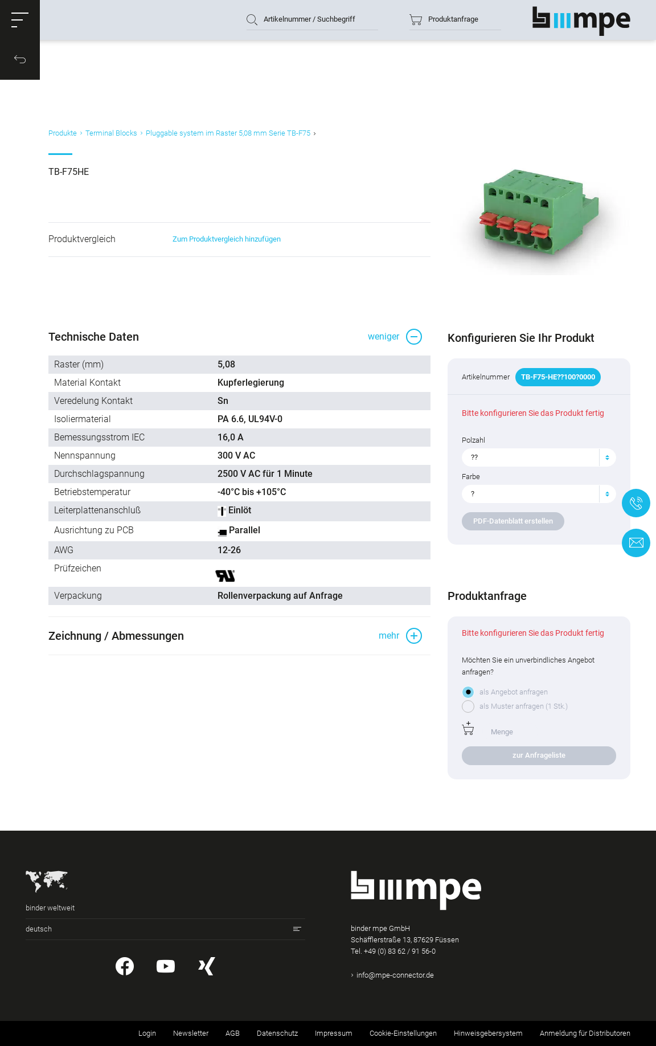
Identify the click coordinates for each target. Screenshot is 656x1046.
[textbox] (534, 457)
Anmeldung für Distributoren (585, 1033)
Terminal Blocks (111, 133)
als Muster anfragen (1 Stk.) (523, 706)
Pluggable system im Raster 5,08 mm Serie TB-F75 (228, 133)
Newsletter (190, 1033)
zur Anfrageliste (538, 755)
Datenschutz (277, 1033)
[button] (20, 20)
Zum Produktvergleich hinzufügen (227, 239)
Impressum (333, 1033)
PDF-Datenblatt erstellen (513, 521)
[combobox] (539, 457)
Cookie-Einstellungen (403, 1033)
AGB (233, 1033)
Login (147, 1033)
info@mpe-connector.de (395, 975)
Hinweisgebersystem (488, 1033)
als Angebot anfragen (513, 692)
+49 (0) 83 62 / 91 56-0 (400, 951)
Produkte (62, 133)
